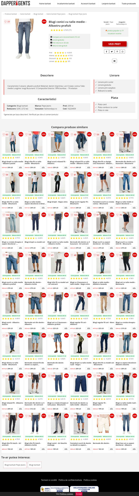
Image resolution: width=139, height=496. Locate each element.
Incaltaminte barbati (66, 3)
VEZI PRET (114, 44)
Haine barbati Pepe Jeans (55, 14)
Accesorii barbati (88, 3)
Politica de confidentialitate (70, 480)
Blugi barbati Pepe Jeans (78, 14)
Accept (79, 494)
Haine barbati (45, 3)
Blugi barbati (38, 14)
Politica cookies (90, 480)
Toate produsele (129, 3)
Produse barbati (11, 14)
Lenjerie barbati (108, 3)
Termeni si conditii (49, 480)
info (20, 167)
